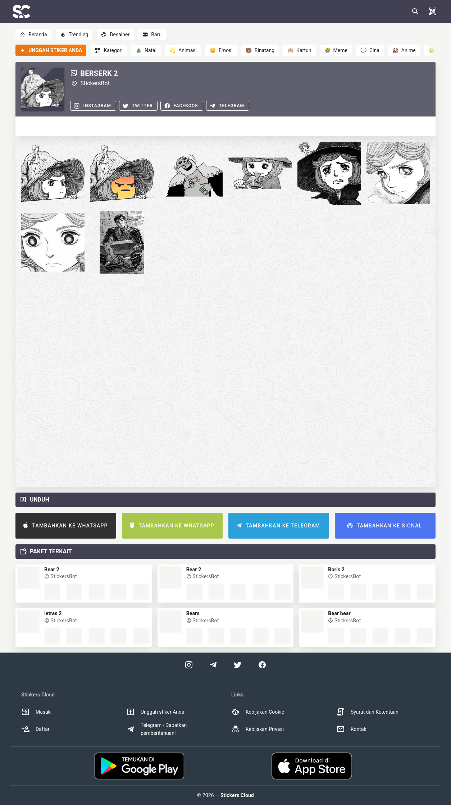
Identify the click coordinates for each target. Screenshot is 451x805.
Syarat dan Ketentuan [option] (367, 712)
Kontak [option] (351, 729)
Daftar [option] (35, 729)
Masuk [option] (36, 712)
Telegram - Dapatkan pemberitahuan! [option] (156, 729)
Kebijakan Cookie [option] (257, 712)
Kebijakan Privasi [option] (257, 729)
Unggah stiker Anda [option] (155, 712)
